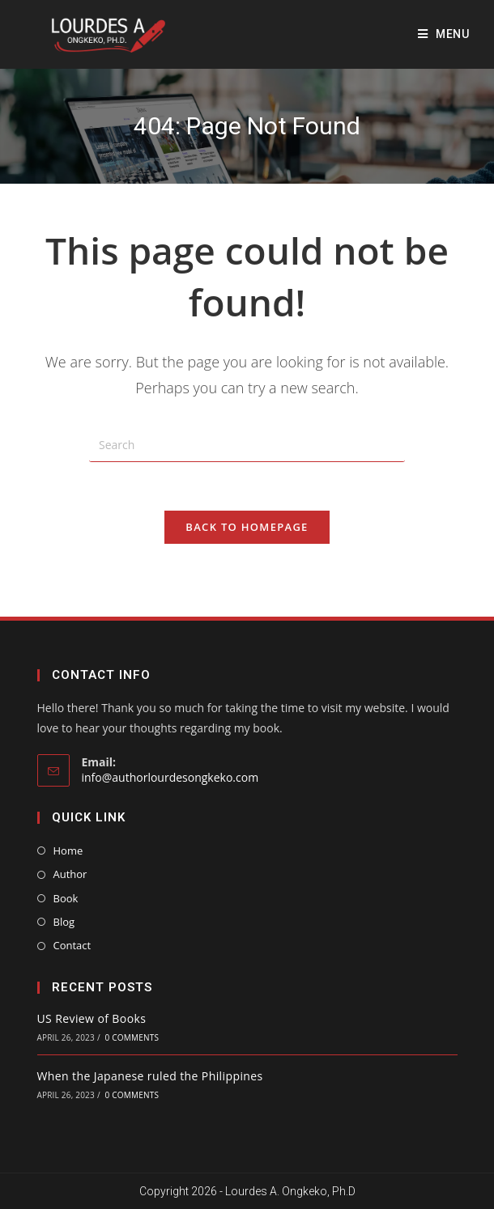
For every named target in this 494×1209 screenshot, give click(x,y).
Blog (64, 921)
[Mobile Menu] (444, 34)
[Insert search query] (247, 446)
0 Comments (132, 1037)
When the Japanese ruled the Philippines (150, 1076)
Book (66, 898)
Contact (72, 945)
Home (68, 850)
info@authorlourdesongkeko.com (170, 777)
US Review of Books (92, 1018)
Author (70, 874)
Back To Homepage (246, 527)
